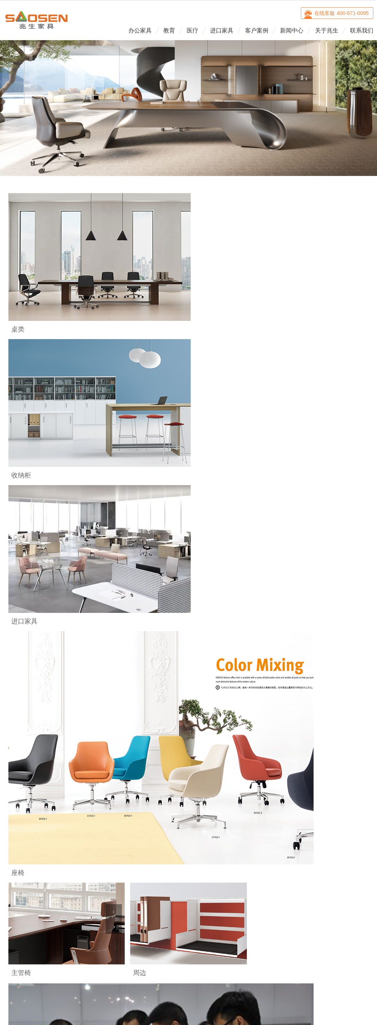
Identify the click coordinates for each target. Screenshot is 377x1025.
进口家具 (221, 30)
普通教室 (77, 844)
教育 (169, 30)
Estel (179, 844)
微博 (327, 921)
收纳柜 (25, 865)
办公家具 (140, 30)
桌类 (25, 854)
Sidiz (179, 854)
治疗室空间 (128, 854)
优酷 (346, 921)
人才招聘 (231, 875)
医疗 (192, 30)
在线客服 (341, 13)
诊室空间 (128, 844)
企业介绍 (231, 844)
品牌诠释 (231, 854)
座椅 (25, 844)
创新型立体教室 (77, 871)
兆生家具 (36, 20)
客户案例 (256, 30)
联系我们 (361, 30)
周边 (25, 875)
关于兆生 (326, 30)
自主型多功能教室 (77, 857)
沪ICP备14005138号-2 (250, 924)
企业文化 (231, 865)
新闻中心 (291, 30)
